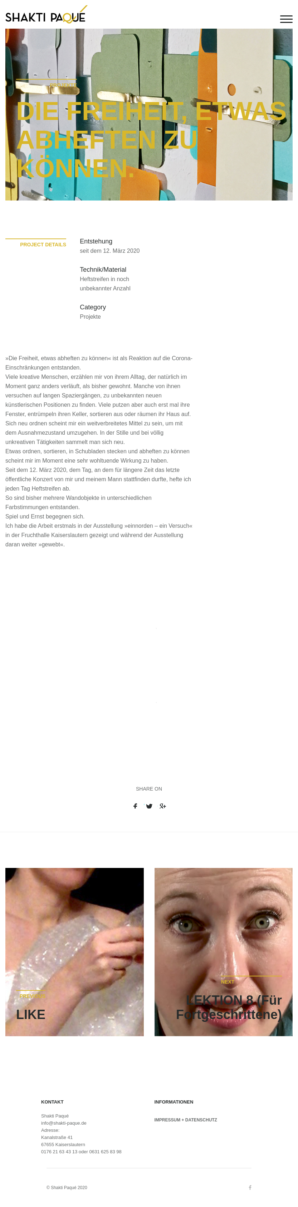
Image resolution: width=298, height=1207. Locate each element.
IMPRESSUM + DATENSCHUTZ (186, 1119)
